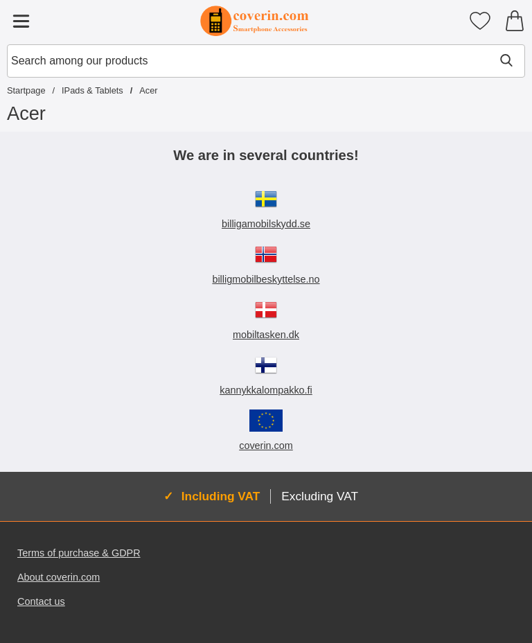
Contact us (41, 601)
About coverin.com (58, 577)
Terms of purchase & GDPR (79, 552)
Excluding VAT (319, 496)
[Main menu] (21, 21)
